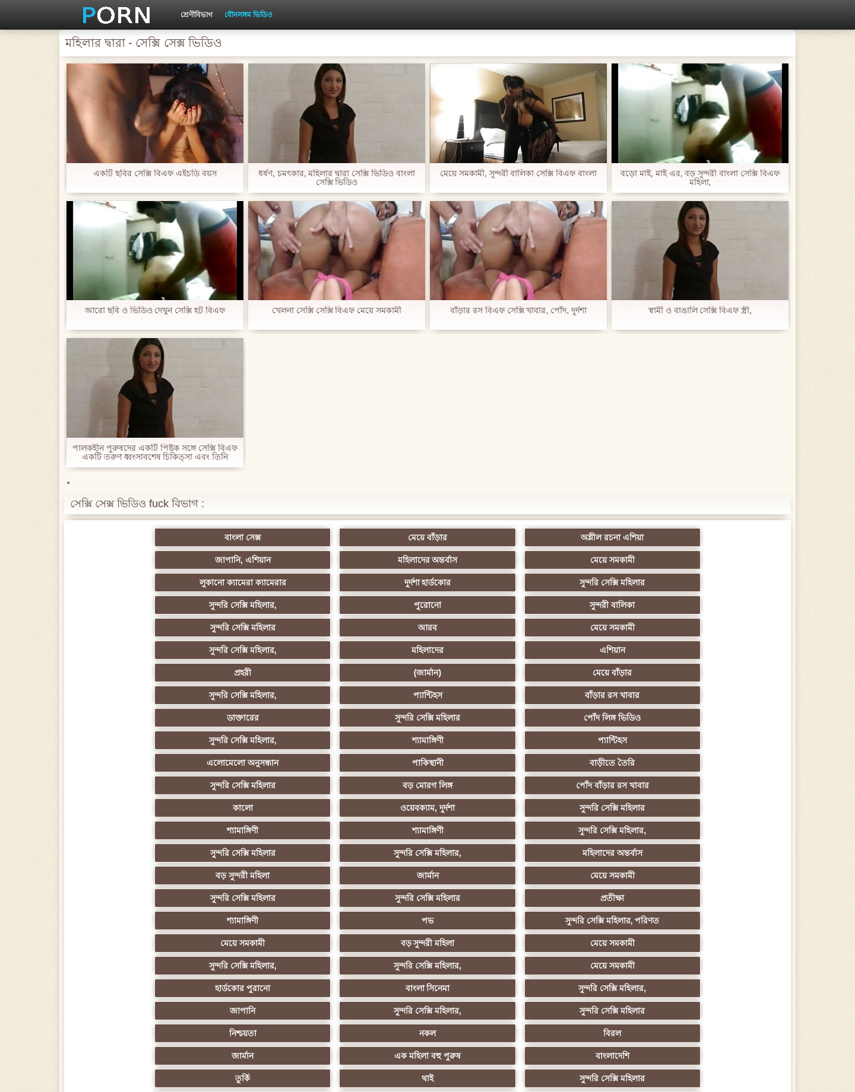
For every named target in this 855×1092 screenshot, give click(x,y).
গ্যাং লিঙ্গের (137, 830)
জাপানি (485, 763)
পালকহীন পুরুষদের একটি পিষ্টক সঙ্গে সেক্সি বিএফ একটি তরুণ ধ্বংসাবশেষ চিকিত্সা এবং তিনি (154, 452)
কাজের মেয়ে (485, 965)
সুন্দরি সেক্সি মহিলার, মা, (252, 830)
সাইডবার (253, 853)
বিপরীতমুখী (136, 965)
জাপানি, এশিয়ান (486, 537)
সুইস (136, 920)
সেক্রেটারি (718, 898)
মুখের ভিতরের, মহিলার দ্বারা (486, 943)
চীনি (486, 853)
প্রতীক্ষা (369, 717)
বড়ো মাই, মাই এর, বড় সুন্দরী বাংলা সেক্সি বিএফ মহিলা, (700, 178)
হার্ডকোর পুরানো (136, 763)
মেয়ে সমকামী (718, 537)
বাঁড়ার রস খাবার (718, 605)
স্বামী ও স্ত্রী (602, 830)
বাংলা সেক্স (137, 537)
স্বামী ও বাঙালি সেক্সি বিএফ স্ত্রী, (700, 310)
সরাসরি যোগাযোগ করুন (369, 920)
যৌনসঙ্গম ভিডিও (248, 15)
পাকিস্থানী (253, 650)
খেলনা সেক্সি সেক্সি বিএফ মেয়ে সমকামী (336, 310)
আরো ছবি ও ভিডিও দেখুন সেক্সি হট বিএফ (155, 310)
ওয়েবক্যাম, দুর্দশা (253, 672)
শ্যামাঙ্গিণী (602, 627)
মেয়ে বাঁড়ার (253, 537)
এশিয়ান (718, 582)
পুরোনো (602, 560)
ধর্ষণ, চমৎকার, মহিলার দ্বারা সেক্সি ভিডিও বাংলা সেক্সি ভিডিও (336, 178)
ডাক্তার (718, 943)
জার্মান (602, 695)
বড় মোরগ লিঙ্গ (602, 650)
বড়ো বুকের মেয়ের (369, 830)
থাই (253, 808)
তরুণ (718, 875)
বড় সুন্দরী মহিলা (486, 695)
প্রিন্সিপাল (649, 1073)
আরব (252, 582)
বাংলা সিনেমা (253, 763)
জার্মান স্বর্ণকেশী (602, 875)
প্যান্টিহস (601, 605)
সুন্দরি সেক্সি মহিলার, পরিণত (718, 717)
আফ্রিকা (253, 965)
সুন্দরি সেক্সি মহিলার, (486, 560)
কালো (136, 672)
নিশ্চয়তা (136, 785)
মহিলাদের (602, 582)
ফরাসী (718, 920)
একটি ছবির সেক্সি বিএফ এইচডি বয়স (154, 173)
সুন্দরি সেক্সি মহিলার (369, 560)
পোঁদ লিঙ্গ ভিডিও (369, 627)
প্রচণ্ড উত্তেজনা (485, 875)
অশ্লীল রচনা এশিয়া (369, 537)
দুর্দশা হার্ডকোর (253, 560)
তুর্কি (136, 808)
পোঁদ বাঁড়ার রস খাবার (718, 650)
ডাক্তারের (137, 627)
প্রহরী (136, 605)
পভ (602, 717)
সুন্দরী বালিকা (718, 560)
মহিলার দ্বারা (369, 898)
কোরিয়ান (136, 943)
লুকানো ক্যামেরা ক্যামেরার (136, 560)
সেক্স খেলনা (602, 943)
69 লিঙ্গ (485, 920)
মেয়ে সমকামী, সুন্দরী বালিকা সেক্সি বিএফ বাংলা (518, 173)
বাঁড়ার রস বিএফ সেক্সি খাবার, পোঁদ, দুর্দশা (518, 310)
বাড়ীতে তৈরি (369, 650)
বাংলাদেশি (718, 785)
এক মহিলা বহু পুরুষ (602, 785)
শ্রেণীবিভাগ (196, 15)
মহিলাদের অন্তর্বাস (602, 537)
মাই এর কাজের (369, 875)
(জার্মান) (253, 605)
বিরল (369, 785)
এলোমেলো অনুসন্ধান (137, 650)
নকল (253, 785)
